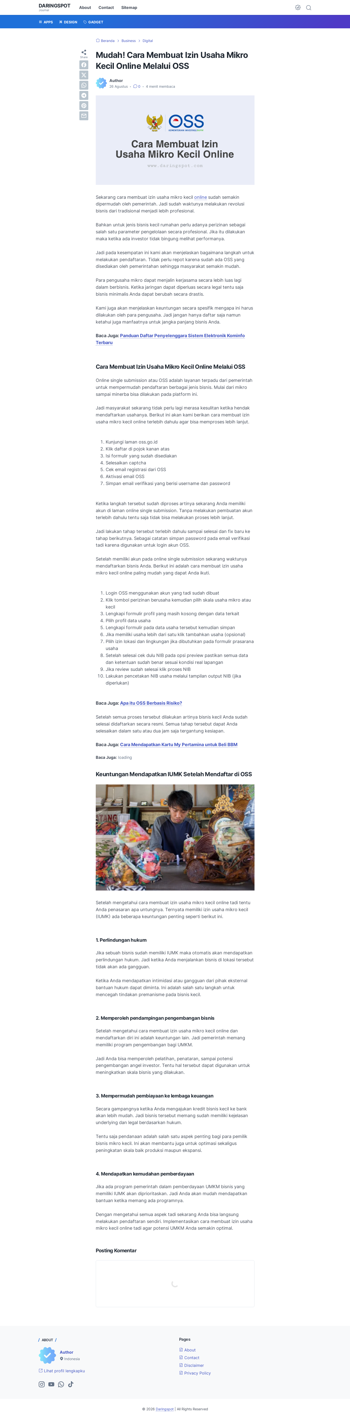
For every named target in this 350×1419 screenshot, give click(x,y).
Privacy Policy (195, 1373)
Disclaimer (191, 1365)
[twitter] (83, 75)
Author (66, 1352)
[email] (83, 115)
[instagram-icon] (42, 1384)
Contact (106, 7)
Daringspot (54, 6)
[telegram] (83, 95)
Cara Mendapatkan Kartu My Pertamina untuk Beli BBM (178, 744)
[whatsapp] (83, 85)
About (85, 7)
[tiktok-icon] (71, 1384)
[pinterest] (83, 105)
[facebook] (83, 64)
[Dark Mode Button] (298, 7)
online (200, 197)
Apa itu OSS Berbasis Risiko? (151, 703)
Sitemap (129, 7)
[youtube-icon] (51, 1384)
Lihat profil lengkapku (62, 1370)
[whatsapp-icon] (61, 1384)
